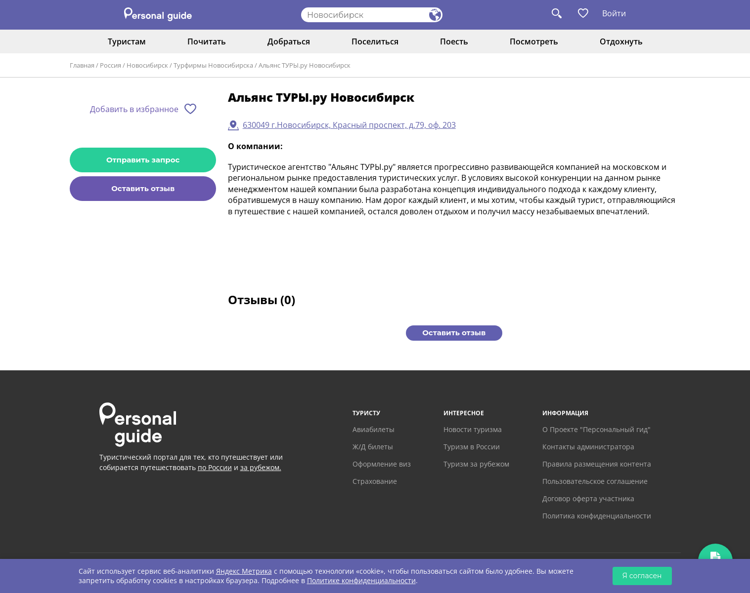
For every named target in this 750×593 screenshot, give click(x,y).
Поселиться (375, 41)
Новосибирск (147, 65)
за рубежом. (260, 467)
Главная (82, 65)
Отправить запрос (142, 159)
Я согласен (642, 575)
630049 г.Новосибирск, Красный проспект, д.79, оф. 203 (349, 124)
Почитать (206, 41)
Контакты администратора (588, 446)
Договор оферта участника (588, 498)
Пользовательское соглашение (595, 481)
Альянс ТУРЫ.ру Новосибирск (305, 65)
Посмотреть (534, 41)
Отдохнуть (621, 41)
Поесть (454, 41)
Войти (614, 13)
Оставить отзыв (143, 188)
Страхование (375, 481)
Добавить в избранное (134, 109)
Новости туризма (472, 429)
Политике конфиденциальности (361, 580)
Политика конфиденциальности (596, 515)
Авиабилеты (374, 429)
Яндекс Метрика (244, 571)
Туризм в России (471, 446)
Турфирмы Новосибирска (213, 65)
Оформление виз (382, 464)
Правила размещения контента (596, 464)
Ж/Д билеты (373, 446)
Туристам (127, 41)
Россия (110, 65)
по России (215, 467)
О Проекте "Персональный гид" (596, 429)
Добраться (288, 41)
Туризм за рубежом (476, 464)
